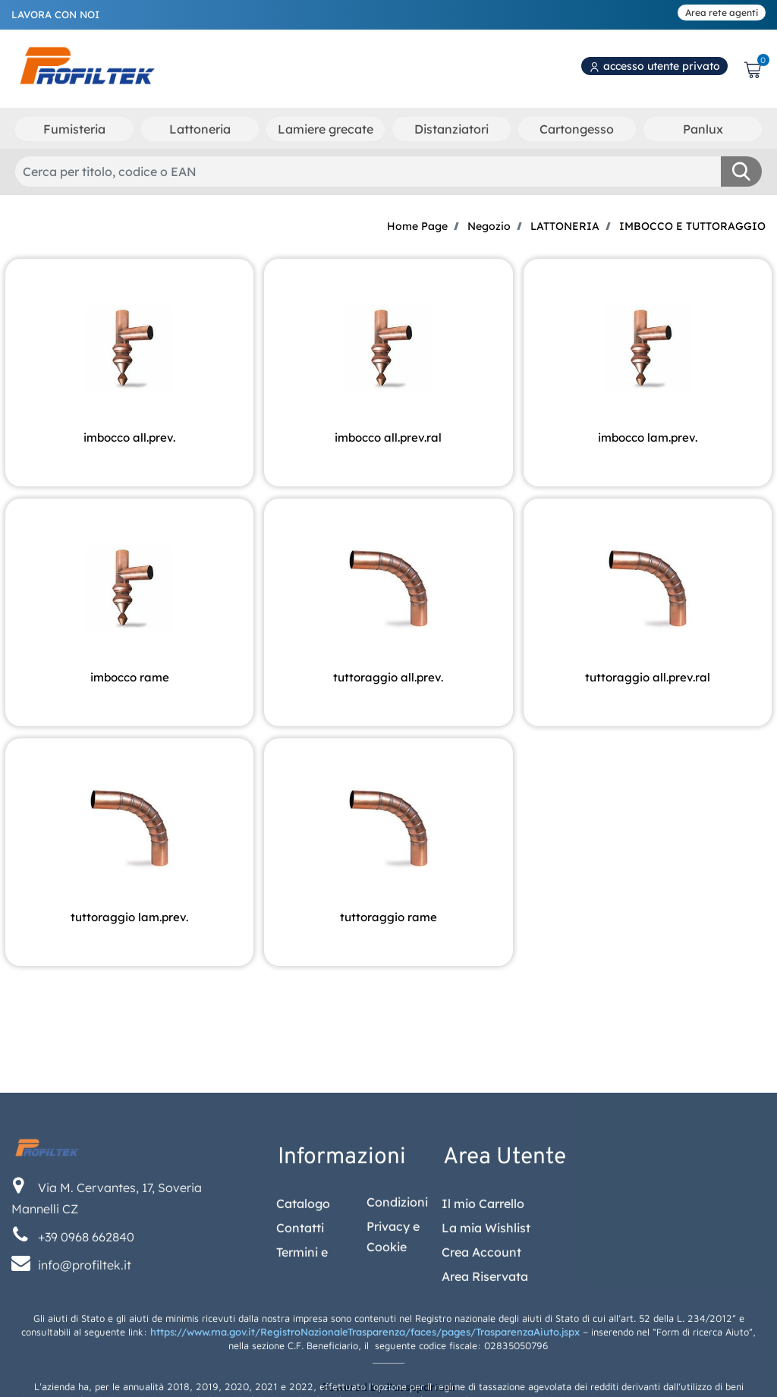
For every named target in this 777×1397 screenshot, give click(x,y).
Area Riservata (485, 1371)
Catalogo (303, 1298)
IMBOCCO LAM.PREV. (647, 437)
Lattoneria (200, 129)
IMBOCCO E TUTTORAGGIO (692, 226)
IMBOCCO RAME (129, 677)
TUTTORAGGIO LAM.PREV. (129, 917)
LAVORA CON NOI (55, 14)
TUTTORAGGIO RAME (388, 917)
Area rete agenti (721, 12)
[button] (741, 171)
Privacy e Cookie (393, 1330)
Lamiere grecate (325, 129)
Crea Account (481, 1347)
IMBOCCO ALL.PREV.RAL (388, 437)
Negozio (489, 226)
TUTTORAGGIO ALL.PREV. (388, 677)
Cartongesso (576, 129)
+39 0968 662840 (86, 1331)
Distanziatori (451, 129)
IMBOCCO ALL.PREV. (129, 437)
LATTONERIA (564, 226)
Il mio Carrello (483, 1298)
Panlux (703, 129)
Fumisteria (74, 129)
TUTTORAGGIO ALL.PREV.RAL (647, 677)
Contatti (300, 1322)
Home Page (417, 226)
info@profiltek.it (84, 1359)
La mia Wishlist (486, 1322)
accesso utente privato (654, 66)
